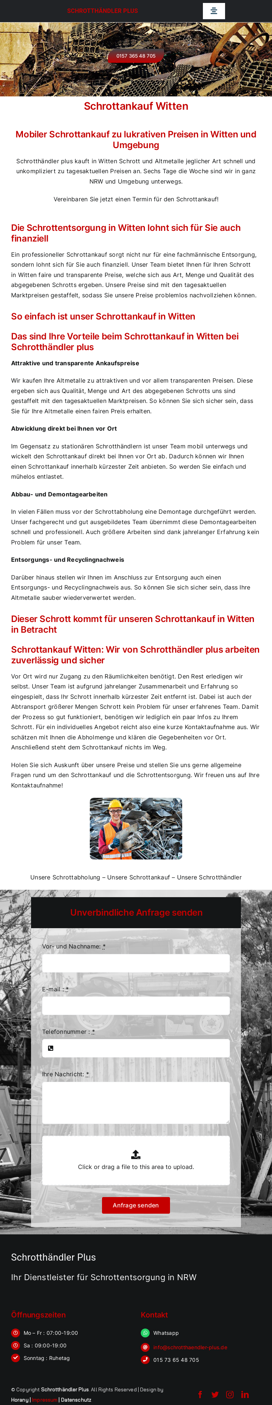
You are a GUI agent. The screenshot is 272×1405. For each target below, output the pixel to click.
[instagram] (230, 1394)
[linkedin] (245, 1394)
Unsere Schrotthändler (209, 877)
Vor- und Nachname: (74, 946)
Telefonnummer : (68, 1031)
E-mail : (55, 989)
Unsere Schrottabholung (65, 877)
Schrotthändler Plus (102, 10)
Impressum (44, 1400)
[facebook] (200, 1394)
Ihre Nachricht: (65, 1074)
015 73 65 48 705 (176, 1360)
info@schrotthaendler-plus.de (190, 1347)
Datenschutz (76, 1400)
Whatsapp (166, 1333)
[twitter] (215, 1394)
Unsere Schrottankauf (138, 877)
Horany (19, 1400)
